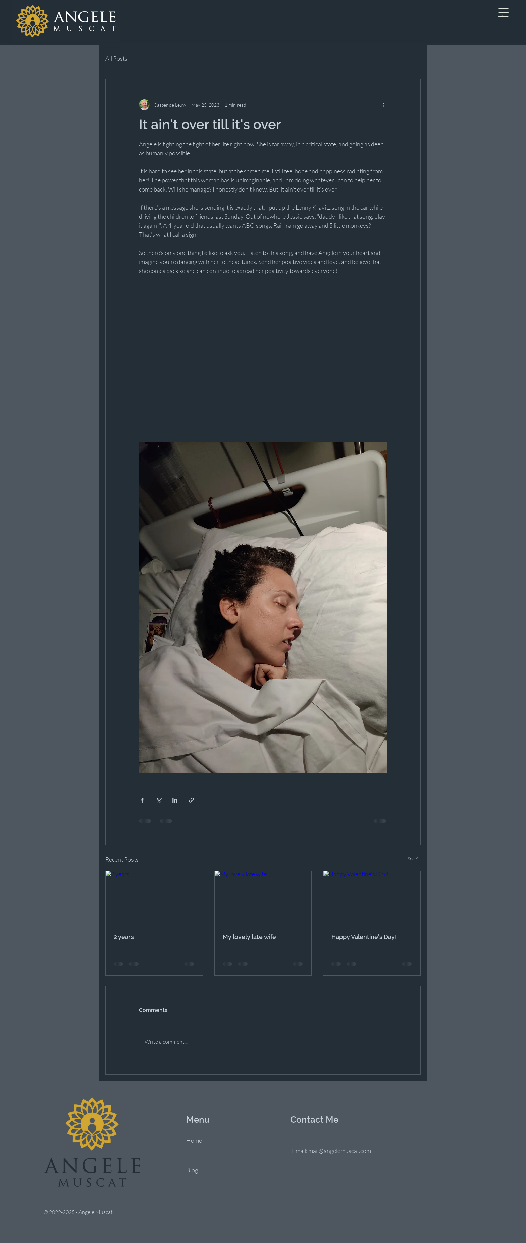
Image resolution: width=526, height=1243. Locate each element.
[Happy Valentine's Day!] (371, 898)
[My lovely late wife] (263, 898)
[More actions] (383, 105)
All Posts (116, 58)
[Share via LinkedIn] (175, 800)
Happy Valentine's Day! (364, 936)
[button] (503, 12)
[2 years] (154, 898)
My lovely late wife (249, 936)
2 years (124, 936)
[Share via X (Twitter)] (158, 800)
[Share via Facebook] (142, 800)
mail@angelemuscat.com (339, 1150)
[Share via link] (191, 800)
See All (414, 858)
